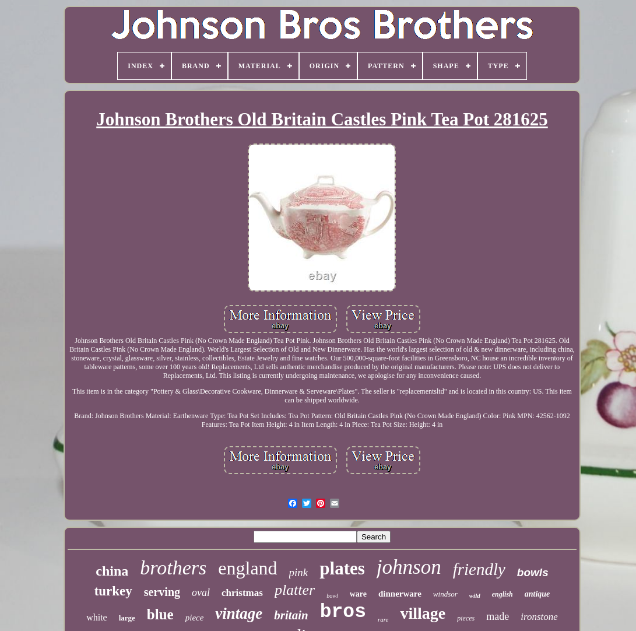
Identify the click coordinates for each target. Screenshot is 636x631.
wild (474, 595)
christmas (242, 592)
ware (358, 594)
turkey (113, 591)
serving (162, 592)
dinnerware (399, 593)
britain (291, 615)
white (96, 617)
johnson (409, 567)
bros (343, 612)
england (247, 568)
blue (160, 614)
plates (342, 568)
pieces (466, 618)
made (497, 616)
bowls (533, 572)
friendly (479, 569)
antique (537, 594)
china (112, 571)
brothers (173, 568)
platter (295, 589)
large (127, 618)
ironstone (539, 616)
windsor (445, 594)
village (422, 613)
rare (383, 619)
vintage (238, 613)
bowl (332, 596)
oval (201, 592)
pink (298, 572)
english (502, 594)
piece (194, 617)
